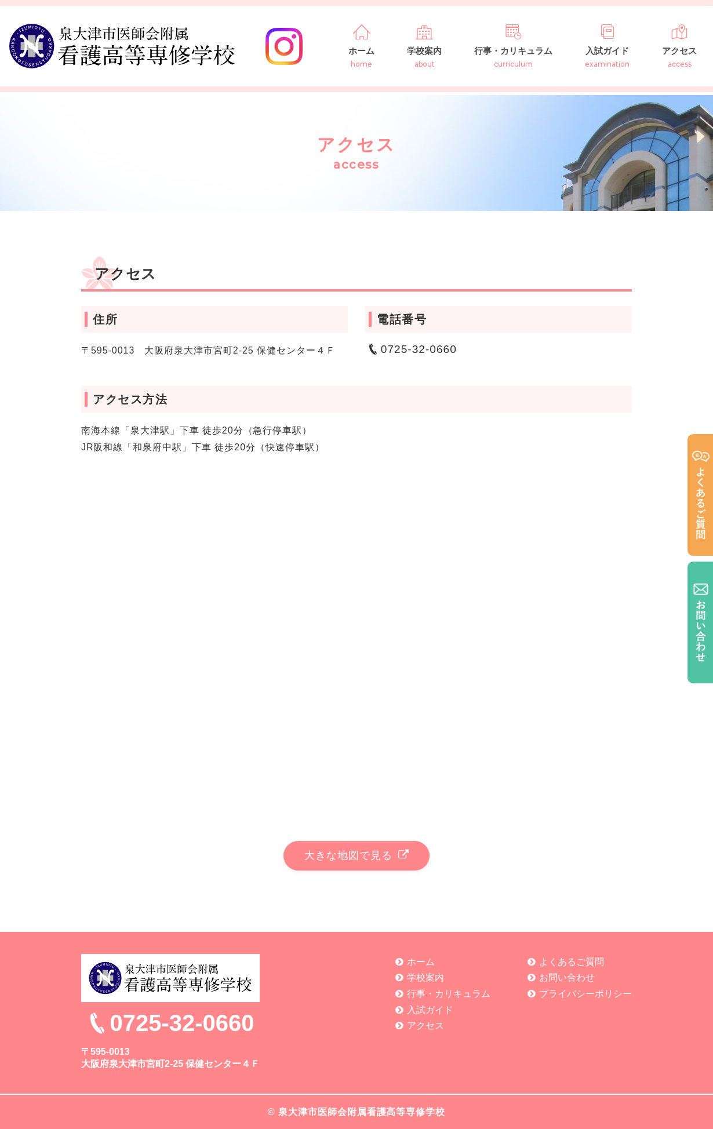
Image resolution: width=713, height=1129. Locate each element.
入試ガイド (607, 45)
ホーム (361, 45)
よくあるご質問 (571, 962)
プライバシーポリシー (585, 994)
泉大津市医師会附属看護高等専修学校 (361, 1112)
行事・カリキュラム (513, 45)
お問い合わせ (567, 977)
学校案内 (424, 45)
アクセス (679, 45)
